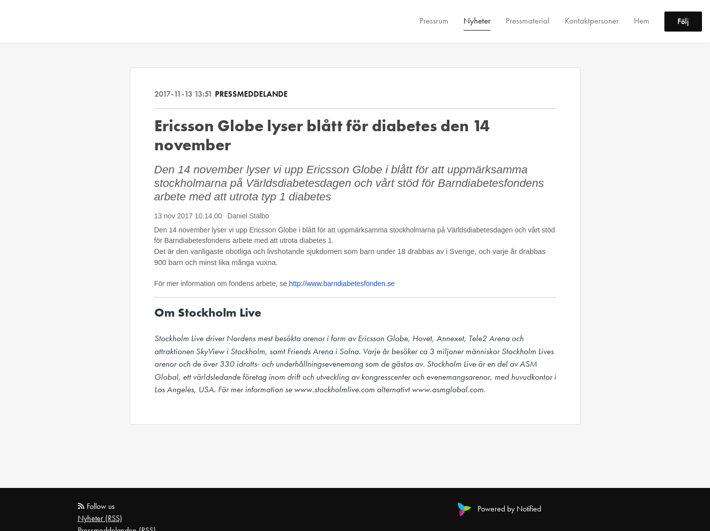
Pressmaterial (528, 20)
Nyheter (477, 20)
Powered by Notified (498, 508)
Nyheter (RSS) (100, 518)
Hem (641, 20)
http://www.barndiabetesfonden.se (342, 284)
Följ (683, 21)
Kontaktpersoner (592, 20)
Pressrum (433, 20)
